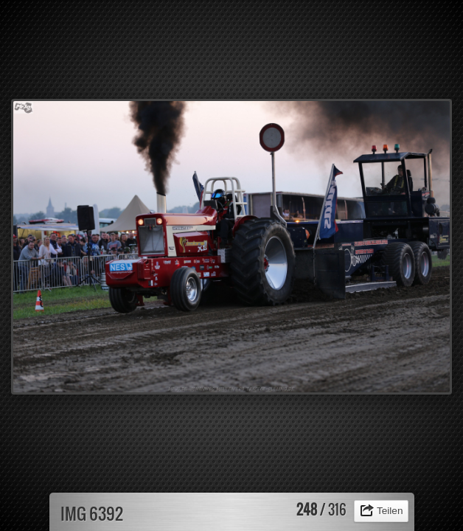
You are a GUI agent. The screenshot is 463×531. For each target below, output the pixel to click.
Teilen (390, 510)
